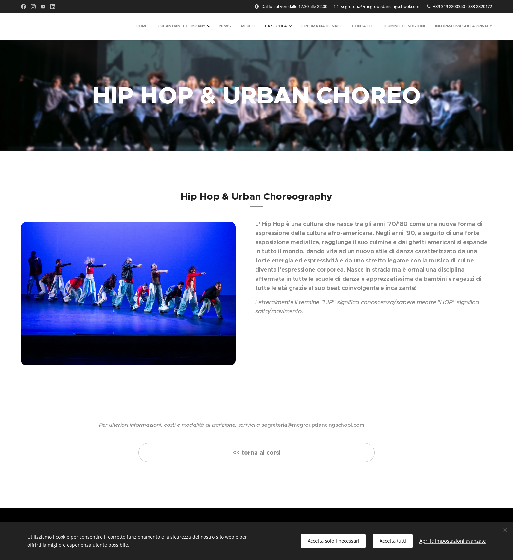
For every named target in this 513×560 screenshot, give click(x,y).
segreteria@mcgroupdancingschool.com (380, 6)
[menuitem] (403, 26)
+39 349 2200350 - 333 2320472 (462, 6)
